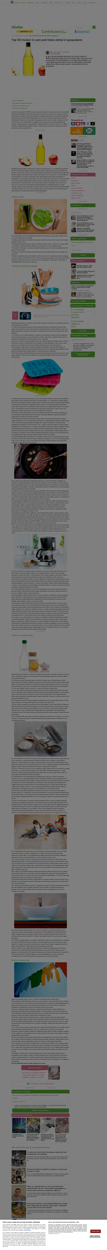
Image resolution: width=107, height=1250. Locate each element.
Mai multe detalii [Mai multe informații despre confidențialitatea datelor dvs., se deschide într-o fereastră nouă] (27, 1230)
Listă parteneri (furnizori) (53, 1233)
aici (3, 1240)
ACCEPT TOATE (96, 1231)
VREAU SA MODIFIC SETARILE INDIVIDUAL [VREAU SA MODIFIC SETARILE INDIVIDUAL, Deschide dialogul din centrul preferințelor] (95, 1236)
